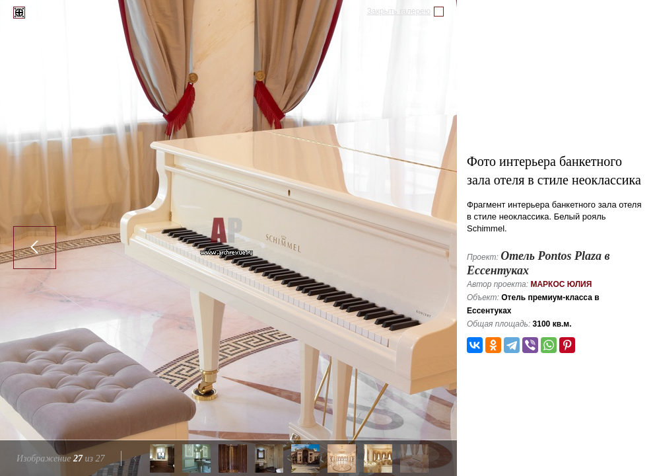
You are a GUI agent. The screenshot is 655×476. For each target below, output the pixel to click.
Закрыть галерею (399, 11)
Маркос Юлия (561, 284)
